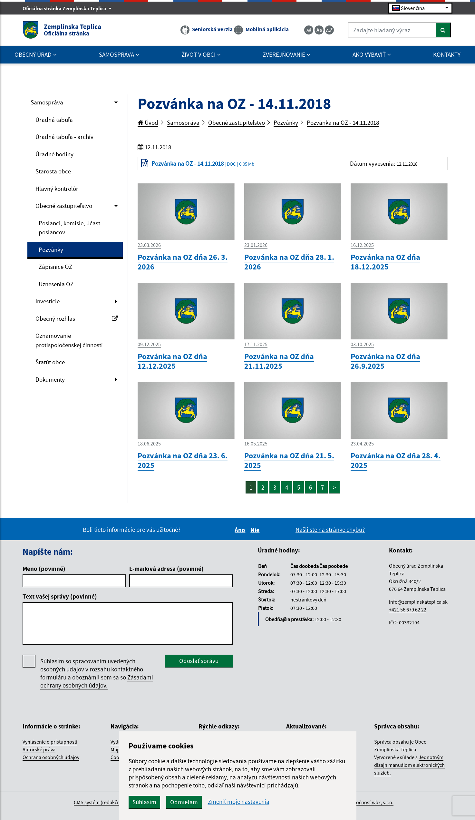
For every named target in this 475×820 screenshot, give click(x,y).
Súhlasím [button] (144, 802)
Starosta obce (53, 171)
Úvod (148, 122)
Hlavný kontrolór (56, 188)
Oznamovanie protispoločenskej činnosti (69, 340)
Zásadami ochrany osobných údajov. (96, 681)
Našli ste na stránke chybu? (330, 529)
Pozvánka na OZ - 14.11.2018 (343, 122)
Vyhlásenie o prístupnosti (50, 741)
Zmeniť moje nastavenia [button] (238, 802)
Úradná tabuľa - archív (64, 137)
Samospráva (47, 102)
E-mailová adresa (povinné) (166, 568)
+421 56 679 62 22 (407, 609)
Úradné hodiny (54, 154)
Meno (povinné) (44, 568)
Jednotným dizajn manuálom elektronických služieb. (409, 765)
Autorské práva (39, 749)
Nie (255, 530)
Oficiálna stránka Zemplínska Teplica (67, 8)
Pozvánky (51, 249)
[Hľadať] (443, 30)
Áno (241, 530)
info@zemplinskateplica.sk (418, 602)
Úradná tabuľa (54, 119)
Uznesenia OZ (56, 284)
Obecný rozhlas (76, 318)
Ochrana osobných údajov (51, 757)
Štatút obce (50, 362)
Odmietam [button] (184, 802)
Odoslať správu (198, 661)
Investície (47, 301)
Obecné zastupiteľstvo (63, 206)
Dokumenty (50, 379)
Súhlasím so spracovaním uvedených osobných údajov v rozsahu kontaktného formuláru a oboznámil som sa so (96, 673)
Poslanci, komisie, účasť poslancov (69, 227)
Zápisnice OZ (55, 266)
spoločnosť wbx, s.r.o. (370, 802)
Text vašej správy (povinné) (60, 596)
